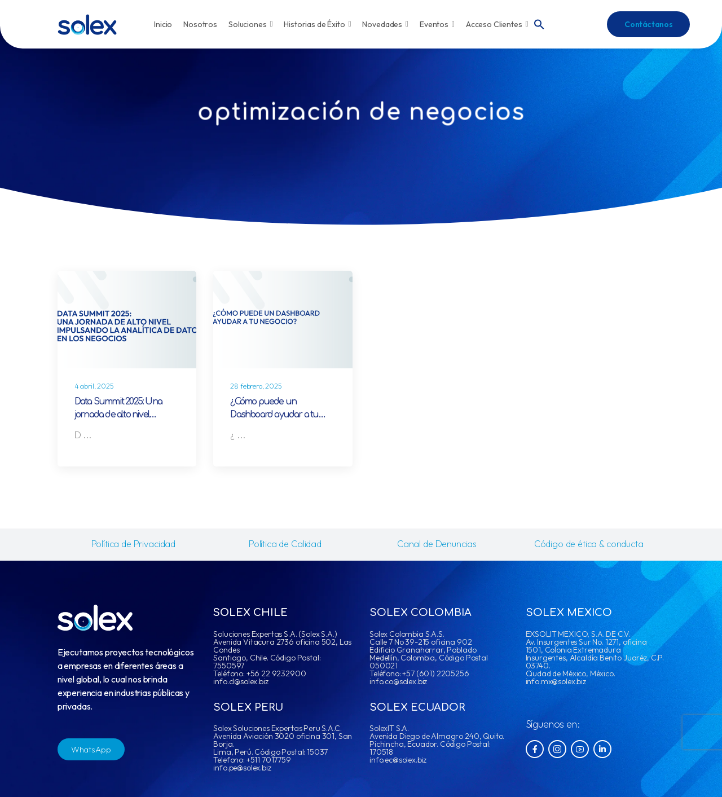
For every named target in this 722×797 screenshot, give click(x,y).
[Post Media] (127, 319)
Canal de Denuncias (437, 543)
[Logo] (87, 24)
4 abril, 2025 (94, 386)
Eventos (437, 24)
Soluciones (250, 24)
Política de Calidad (285, 543)
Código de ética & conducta (589, 543)
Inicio (163, 24)
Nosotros (200, 24)
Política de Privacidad (133, 543)
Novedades (385, 24)
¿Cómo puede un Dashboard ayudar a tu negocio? (274, 415)
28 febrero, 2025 (255, 386)
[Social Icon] (535, 749)
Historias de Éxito (317, 24)
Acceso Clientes (497, 24)
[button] (539, 23)
